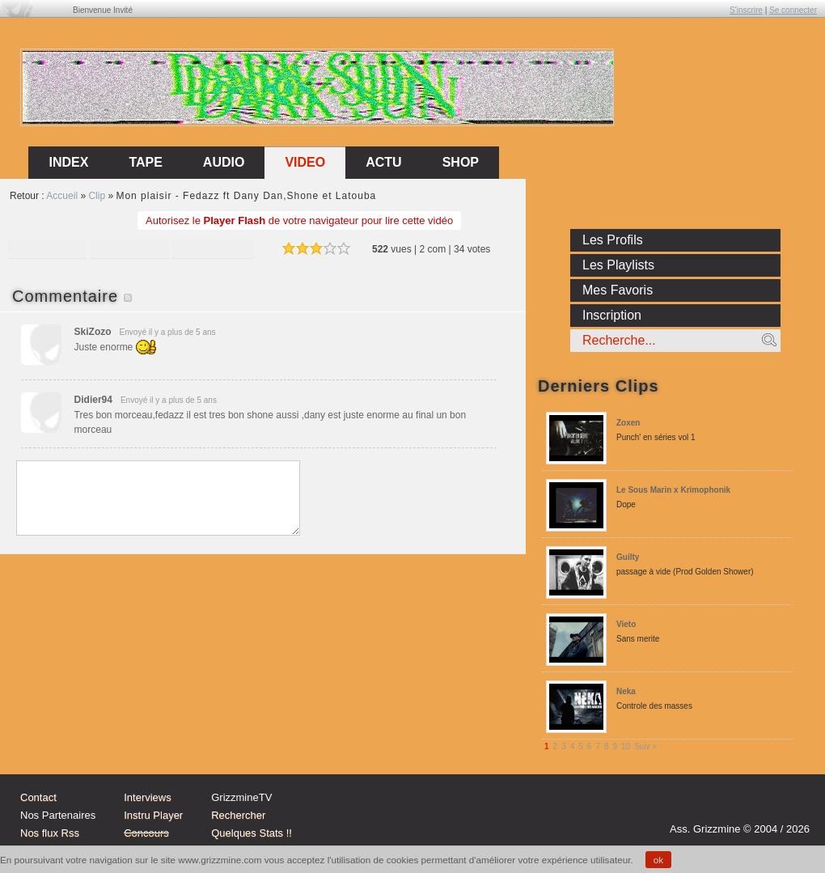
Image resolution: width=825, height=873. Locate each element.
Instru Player (153, 815)
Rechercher (238, 815)
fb (792, 806)
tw (762, 806)
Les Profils (612, 240)
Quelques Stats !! (251, 833)
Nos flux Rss (49, 833)
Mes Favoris (617, 290)
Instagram (731, 806)
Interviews (147, 797)
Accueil (62, 195)
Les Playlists (618, 265)
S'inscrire (746, 10)
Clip (96, 195)
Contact (38, 797)
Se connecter (793, 10)
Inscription (611, 315)
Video (305, 162)
